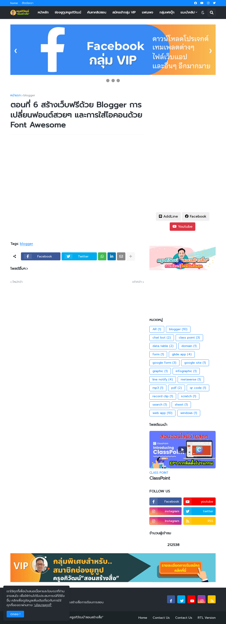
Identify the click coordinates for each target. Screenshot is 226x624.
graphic (160, 371)
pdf (176, 388)
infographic (186, 371)
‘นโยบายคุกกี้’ (43, 605)
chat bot (162, 338)
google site (195, 363)
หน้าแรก (15, 95)
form (158, 354)
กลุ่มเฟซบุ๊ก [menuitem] (166, 12)
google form (164, 363)
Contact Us (161, 617)
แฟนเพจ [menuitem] (147, 12)
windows (188, 413)
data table (163, 346)
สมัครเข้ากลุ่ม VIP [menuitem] (124, 12)
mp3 (158, 388)
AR (157, 329)
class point (189, 338)
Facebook (195, 216)
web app (162, 413)
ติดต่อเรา (27, 3)
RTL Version (207, 617)
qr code (198, 388)
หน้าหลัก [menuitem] (43, 12)
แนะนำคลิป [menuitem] (188, 12)
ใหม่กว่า (18, 281)
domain (189, 346)
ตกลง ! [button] (15, 614)
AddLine (168, 216)
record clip (163, 396)
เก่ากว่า (137, 281)
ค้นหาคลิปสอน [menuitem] (96, 12)
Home (142, 617)
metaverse (191, 379)
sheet (181, 405)
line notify (163, 379)
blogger (29, 95)
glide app (182, 354)
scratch (188, 396)
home (14, 3)
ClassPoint (159, 478)
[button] (203, 13)
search (160, 405)
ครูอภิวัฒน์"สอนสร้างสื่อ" (86, 617)
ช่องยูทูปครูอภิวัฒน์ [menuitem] (68, 12)
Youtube (182, 226)
